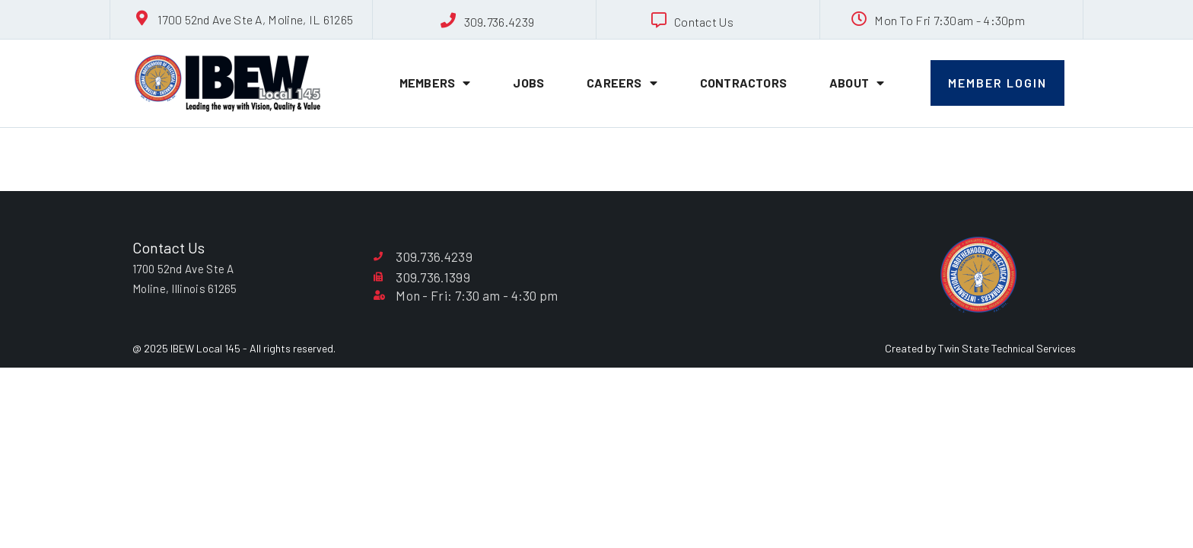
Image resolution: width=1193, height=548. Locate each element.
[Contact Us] (658, 20)
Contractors (743, 82)
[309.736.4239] (449, 20)
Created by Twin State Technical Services (980, 348)
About (856, 83)
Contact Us (703, 21)
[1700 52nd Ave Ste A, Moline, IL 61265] (142, 18)
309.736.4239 (499, 21)
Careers (622, 83)
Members (435, 83)
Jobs (528, 82)
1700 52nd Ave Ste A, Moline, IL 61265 (255, 19)
